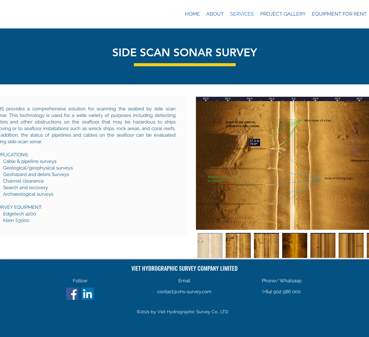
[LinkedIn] (88, 294)
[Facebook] (72, 294)
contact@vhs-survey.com (184, 291)
